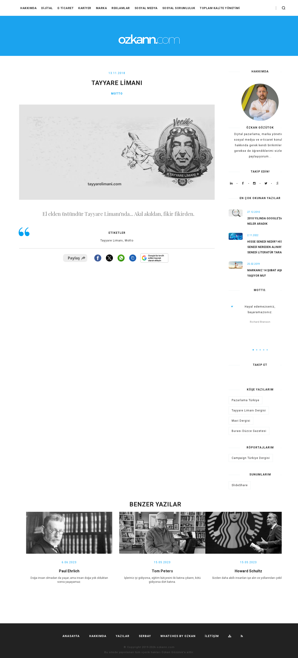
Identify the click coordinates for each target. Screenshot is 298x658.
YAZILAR (122, 636)
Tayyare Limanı (111, 240)
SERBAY (145, 636)
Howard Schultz (248, 571)
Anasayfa (71, 636)
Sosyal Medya (146, 8)
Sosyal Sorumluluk (178, 8)
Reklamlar (121, 8)
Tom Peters (162, 571)
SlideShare (240, 485)
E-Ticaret (66, 8)
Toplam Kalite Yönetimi (220, 8)
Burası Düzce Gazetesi (249, 431)
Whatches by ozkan (178, 636)
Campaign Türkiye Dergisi (251, 458)
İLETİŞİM (212, 636)
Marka (101, 8)
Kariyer (84, 8)
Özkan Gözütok (172, 652)
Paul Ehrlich (69, 571)
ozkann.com (166, 647)
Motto (117, 93)
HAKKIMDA (28, 8)
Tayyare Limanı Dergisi (249, 410)
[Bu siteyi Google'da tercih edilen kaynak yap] (154, 258)
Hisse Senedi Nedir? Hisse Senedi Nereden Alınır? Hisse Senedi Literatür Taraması (269, 247)
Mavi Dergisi (241, 420)
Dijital (47, 8)
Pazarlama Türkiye (245, 400)
